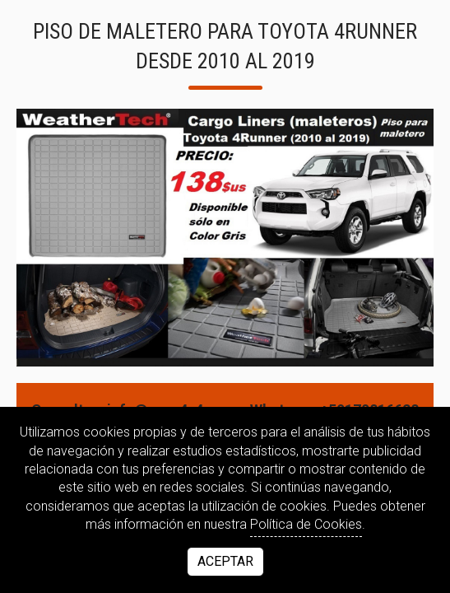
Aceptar (225, 561)
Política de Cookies (306, 524)
